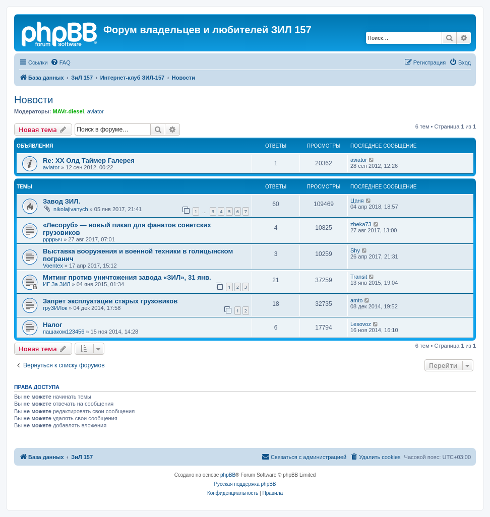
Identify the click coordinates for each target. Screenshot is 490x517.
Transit (358, 277)
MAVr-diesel (68, 111)
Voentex (53, 266)
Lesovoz (360, 324)
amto (356, 300)
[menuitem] (60, 62)
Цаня (357, 201)
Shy (355, 250)
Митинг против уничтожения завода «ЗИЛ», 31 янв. (127, 277)
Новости (33, 99)
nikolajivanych (70, 209)
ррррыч (52, 239)
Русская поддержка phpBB (245, 484)
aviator (95, 111)
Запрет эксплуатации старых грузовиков (110, 301)
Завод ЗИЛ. (61, 201)
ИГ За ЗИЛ (57, 284)
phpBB (227, 475)
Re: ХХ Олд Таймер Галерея (89, 160)
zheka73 (361, 224)
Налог (53, 325)
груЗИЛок (55, 308)
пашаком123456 (63, 332)
